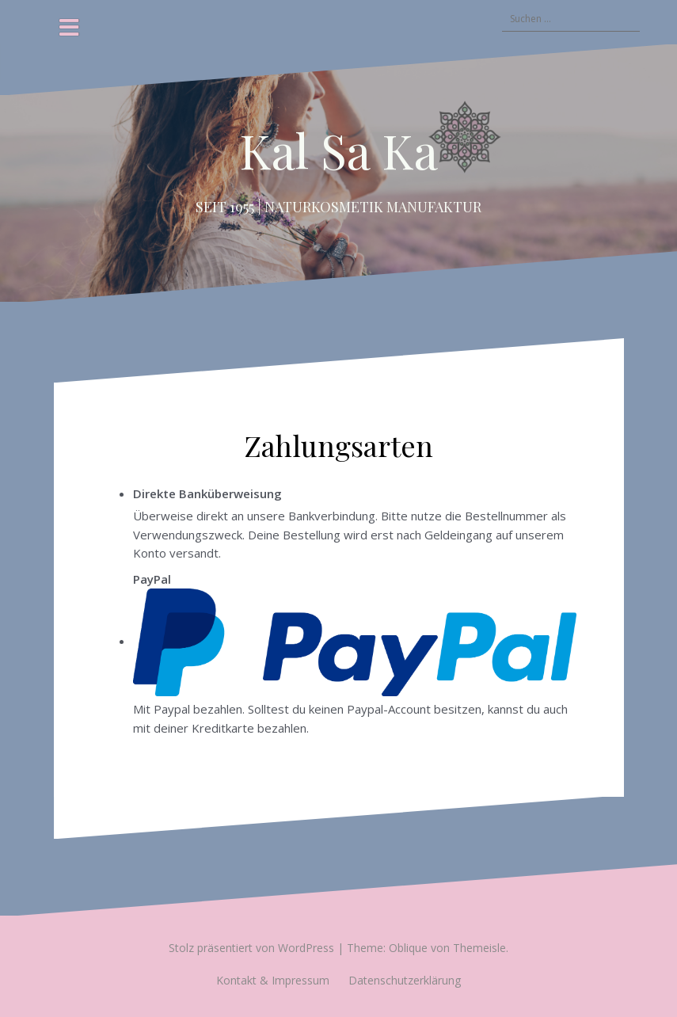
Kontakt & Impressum (272, 980)
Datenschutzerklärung (404, 980)
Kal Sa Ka (338, 149)
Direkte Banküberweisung (207, 493)
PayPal (354, 633)
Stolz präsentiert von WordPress (251, 947)
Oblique (408, 947)
